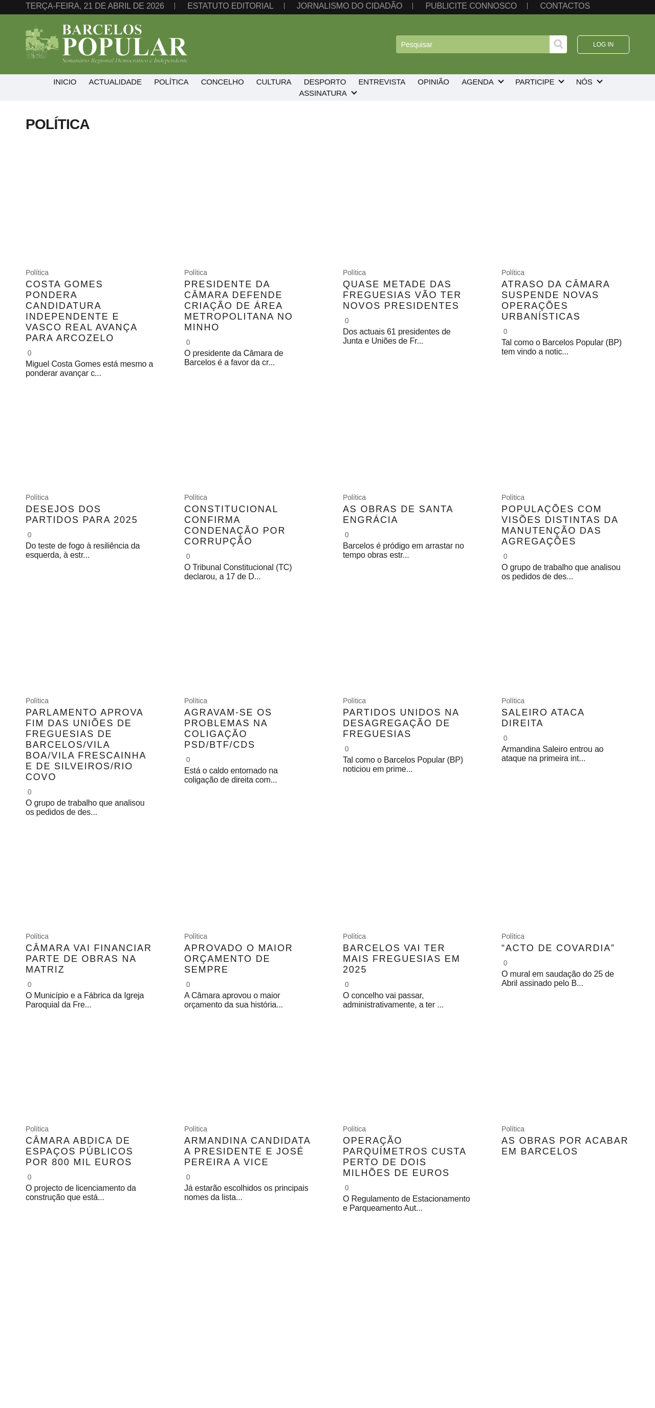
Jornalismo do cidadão (349, 6)
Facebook (582, 1337)
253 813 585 (196, 1341)
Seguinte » (437, 1244)
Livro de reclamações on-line (65, 1370)
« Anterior (215, 1244)
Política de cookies (49, 1354)
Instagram (583, 1350)
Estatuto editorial (230, 6)
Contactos (565, 6)
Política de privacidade (55, 1345)
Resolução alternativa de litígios (69, 1362)
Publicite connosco (471, 6)
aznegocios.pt (86, 1401)
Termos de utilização (52, 1337)
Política (37, 272)
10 (399, 1244)
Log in (603, 44)
